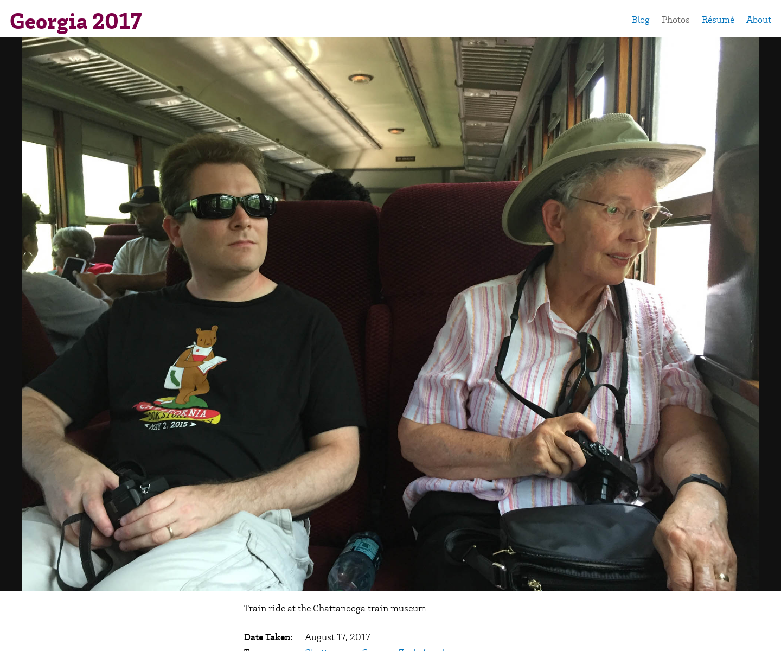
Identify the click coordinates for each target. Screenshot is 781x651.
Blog (641, 19)
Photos (676, 19)
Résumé (718, 19)
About (758, 19)
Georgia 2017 (76, 21)
